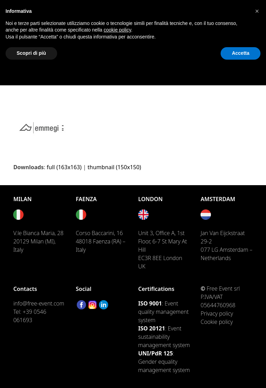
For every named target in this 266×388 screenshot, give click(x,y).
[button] (257, 11)
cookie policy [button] (117, 30)
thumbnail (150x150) (114, 167)
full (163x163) (64, 167)
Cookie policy (217, 322)
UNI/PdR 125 (155, 353)
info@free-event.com (38, 303)
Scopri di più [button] (31, 53)
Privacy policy (217, 313)
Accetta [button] (240, 53)
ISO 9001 (150, 303)
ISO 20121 (151, 328)
